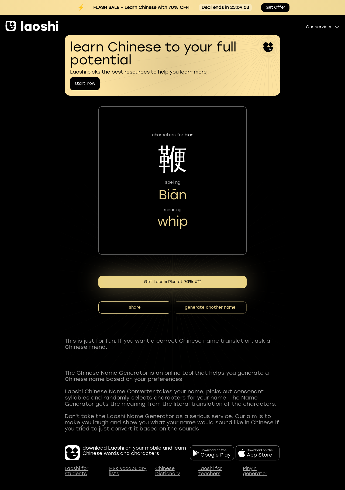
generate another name (210, 307)
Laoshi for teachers (210, 471)
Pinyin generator (255, 471)
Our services (323, 27)
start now (84, 83)
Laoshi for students (76, 471)
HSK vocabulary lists (127, 471)
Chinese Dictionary (167, 471)
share (135, 307)
